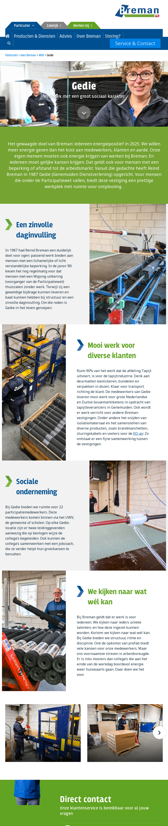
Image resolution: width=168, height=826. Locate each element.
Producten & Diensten (28, 35)
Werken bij (82, 25)
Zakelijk (54, 25)
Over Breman (69, 35)
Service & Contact (139, 35)
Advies (51, 35)
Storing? (88, 35)
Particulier (24, 25)
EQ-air (138, 425)
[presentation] (159, 724)
